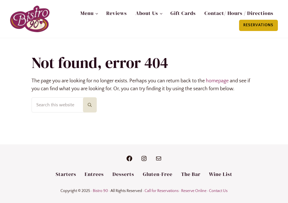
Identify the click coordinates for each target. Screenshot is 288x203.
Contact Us (218, 191)
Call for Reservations (162, 191)
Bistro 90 (100, 191)
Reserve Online (193, 191)
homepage (217, 81)
